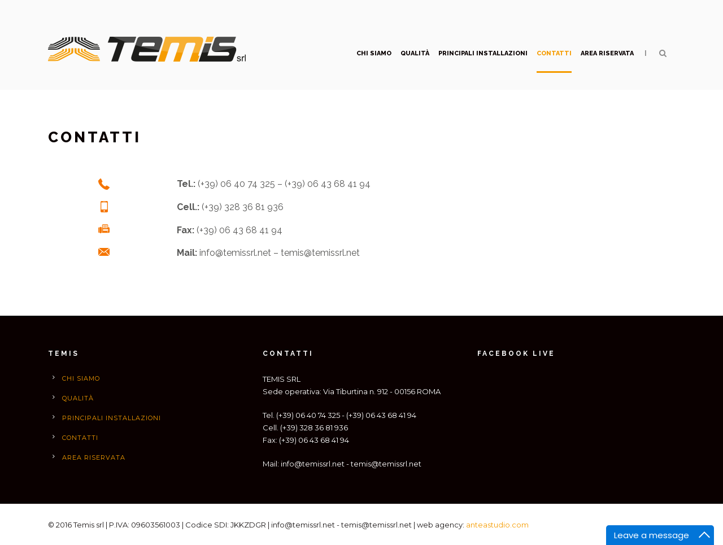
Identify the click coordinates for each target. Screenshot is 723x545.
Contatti (554, 53)
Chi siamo (373, 53)
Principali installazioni (483, 53)
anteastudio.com (497, 524)
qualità (414, 53)
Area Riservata (607, 53)
